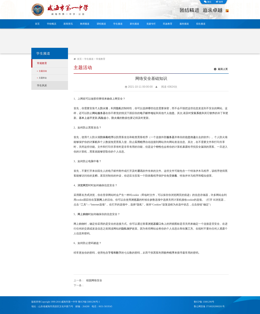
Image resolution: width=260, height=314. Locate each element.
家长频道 (134, 24)
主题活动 (43, 71)
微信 (207, 2)
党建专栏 (151, 24)
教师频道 (84, 24)
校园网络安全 (94, 280)
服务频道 (184, 24)
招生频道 (200, 24)
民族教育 (167, 24)
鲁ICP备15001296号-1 (89, 302)
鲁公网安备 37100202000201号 (209, 306)
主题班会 (43, 78)
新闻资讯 (68, 24)
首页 (37, 24)
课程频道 (101, 24)
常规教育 (42, 63)
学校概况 (51, 24)
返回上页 (223, 69)
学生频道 (118, 24)
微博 (219, 2)
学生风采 (42, 85)
